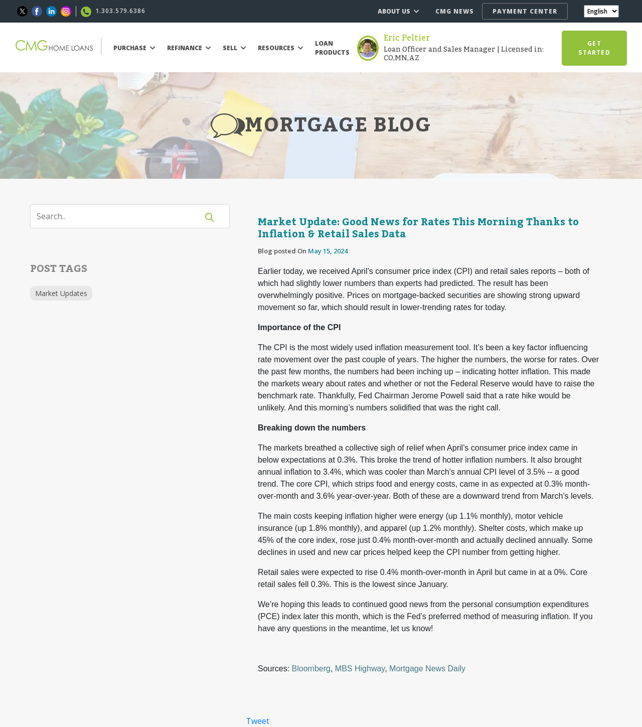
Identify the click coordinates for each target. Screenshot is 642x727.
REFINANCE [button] (189, 48)
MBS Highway (360, 668)
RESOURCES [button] (280, 48)
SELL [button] (234, 48)
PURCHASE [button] (134, 48)
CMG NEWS (454, 11)
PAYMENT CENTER (525, 11)
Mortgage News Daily (427, 668)
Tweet (257, 720)
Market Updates (61, 293)
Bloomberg (311, 668)
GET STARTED (594, 48)
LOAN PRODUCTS (332, 48)
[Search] (120, 216)
